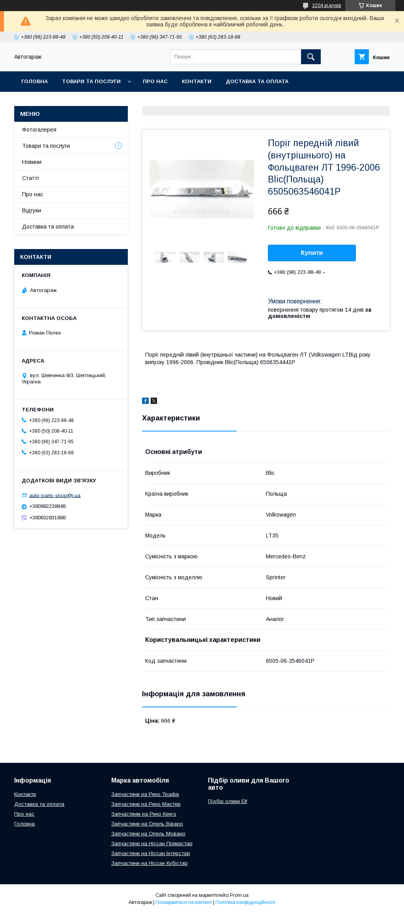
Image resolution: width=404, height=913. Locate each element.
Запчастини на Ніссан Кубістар (149, 863)
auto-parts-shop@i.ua (54, 495)
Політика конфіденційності (245, 902)
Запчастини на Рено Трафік (145, 794)
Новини (31, 162)
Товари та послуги (91, 81)
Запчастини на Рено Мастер (146, 804)
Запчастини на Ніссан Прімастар (152, 843)
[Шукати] (311, 56)
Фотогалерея (39, 129)
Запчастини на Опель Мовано (148, 834)
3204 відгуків (326, 5)
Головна (34, 81)
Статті (30, 178)
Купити (312, 252)
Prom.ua (239, 895)
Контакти (196, 81)
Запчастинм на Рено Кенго (143, 814)
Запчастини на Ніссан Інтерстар (150, 853)
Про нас (155, 81)
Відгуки (31, 210)
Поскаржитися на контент (183, 902)
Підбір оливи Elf (227, 801)
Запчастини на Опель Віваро (147, 824)
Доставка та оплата (257, 81)
